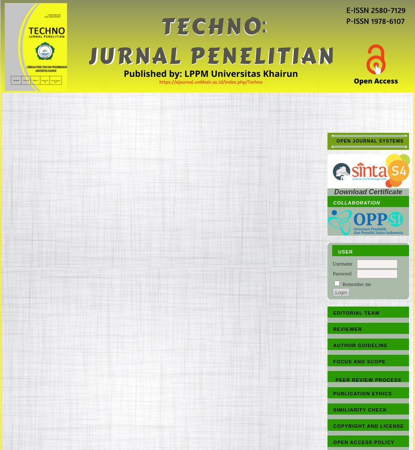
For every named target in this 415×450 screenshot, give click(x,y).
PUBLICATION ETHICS (362, 393)
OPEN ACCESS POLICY (364, 442)
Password (342, 273)
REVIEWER (347, 329)
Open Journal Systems (370, 141)
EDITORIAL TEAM (356, 313)
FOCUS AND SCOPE (359, 361)
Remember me (356, 284)
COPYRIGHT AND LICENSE (368, 426)
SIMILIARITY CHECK (360, 409)
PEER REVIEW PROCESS (368, 380)
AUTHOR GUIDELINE (360, 345)
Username (342, 263)
